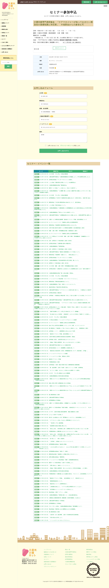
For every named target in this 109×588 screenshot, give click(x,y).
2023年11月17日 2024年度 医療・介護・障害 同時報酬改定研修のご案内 (59, 266)
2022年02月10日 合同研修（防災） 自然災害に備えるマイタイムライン (57, 339)
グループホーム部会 (70, 564)
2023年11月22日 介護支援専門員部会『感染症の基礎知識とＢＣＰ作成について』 (60, 252)
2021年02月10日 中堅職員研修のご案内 (50, 362)
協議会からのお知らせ (50, 552)
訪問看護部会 (69, 559)
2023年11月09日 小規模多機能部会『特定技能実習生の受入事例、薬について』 (59, 260)
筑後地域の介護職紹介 (7, 50)
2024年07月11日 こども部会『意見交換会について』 (53, 205)
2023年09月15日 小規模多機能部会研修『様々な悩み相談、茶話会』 (57, 273)
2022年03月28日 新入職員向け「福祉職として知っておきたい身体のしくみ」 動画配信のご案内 (64, 328)
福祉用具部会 (69, 557)
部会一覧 (67, 549)
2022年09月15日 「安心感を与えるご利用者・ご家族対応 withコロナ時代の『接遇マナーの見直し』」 (66, 314)
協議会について (5, 23)
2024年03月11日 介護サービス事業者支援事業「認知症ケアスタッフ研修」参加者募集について (63, 219)
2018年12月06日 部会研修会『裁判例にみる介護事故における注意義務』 (58, 509)
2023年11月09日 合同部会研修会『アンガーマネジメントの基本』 (56, 257)
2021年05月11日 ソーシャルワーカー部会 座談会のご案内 (55, 356)
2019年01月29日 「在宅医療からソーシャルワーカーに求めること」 (57, 489)
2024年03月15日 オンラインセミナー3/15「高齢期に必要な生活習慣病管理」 (59, 222)
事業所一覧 (4, 37)
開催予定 (55, 171)
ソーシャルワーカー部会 (93, 559)
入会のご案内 (5, 43)
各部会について (5, 33)
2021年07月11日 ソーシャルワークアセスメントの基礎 (53, 353)
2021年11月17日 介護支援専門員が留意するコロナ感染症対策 (55, 345)
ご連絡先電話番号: (46, 116)
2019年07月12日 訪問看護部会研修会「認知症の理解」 (53, 444)
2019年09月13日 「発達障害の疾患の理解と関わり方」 (53, 426)
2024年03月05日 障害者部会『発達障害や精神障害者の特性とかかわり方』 (58, 225)
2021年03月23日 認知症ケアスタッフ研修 (50, 359)
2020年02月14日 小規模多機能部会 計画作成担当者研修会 (54, 376)
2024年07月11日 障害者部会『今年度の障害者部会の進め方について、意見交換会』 (61, 202)
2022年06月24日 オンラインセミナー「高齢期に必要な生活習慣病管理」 (58, 322)
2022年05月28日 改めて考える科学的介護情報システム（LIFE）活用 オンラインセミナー (62, 325)
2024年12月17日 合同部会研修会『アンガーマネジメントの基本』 (56, 179)
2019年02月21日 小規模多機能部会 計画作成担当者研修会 (54, 471)
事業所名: (42, 100)
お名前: (43, 93)
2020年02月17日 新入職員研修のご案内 (50, 394)
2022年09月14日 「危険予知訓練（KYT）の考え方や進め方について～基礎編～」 (60, 311)
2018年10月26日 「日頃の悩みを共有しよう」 (51, 517)
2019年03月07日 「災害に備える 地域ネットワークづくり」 (55, 465)
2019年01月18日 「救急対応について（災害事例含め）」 (54, 483)
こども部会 (89, 561)
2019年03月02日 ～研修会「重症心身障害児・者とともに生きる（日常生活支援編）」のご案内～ (64, 468)
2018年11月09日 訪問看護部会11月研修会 (50, 503)
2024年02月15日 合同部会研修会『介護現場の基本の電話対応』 (56, 243)
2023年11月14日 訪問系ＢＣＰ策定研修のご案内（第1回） (54, 263)
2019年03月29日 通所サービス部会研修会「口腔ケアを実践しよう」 (57, 462)
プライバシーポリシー (66, 145)
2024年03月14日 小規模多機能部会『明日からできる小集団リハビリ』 (57, 212)
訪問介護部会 (69, 554)
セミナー (4, 40)
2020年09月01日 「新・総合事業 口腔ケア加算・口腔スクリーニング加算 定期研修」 (62, 367)
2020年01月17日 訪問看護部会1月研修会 (50, 400)
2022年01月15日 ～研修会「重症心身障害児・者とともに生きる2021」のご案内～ (60, 342)
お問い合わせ (5, 53)
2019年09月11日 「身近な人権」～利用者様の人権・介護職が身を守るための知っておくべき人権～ (64, 428)
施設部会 (88, 554)
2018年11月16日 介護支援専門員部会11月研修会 (52, 500)
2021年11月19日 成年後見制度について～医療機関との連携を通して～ (57, 348)
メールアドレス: (45, 124)
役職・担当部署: (44, 108)
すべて (41, 171)
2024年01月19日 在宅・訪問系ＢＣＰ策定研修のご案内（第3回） (56, 240)
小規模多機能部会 (70, 561)
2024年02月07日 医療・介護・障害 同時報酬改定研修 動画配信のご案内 (58, 230)
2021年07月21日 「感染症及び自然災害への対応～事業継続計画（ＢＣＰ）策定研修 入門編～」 (64, 350)
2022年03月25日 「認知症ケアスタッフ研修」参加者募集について (56, 334)
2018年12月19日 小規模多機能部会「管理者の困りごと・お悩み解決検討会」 (59, 495)
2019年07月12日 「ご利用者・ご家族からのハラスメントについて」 (57, 441)
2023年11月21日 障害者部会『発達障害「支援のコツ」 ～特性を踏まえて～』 (59, 254)
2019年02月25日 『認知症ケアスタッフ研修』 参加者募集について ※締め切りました (62, 478)
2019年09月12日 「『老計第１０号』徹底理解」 (52, 423)
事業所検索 (86, 2)
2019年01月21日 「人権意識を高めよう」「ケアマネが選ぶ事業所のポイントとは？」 (61, 486)
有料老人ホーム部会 (92, 557)
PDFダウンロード (59, 48)
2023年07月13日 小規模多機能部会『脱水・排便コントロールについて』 (58, 284)
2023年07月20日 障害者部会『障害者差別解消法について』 (55, 281)
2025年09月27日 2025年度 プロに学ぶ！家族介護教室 (54, 174)
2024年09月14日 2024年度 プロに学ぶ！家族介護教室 (54, 195)
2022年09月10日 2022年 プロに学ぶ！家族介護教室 (53, 317)
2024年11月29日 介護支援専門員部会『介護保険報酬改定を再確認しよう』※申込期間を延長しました (65, 176)
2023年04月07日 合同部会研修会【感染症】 (51, 292)
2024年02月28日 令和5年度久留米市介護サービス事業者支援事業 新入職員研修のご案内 (62, 228)
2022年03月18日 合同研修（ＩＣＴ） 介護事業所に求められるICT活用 (57, 331)
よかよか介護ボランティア (9, 47)
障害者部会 (89, 549)
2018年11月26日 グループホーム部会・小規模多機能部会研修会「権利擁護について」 (61, 506)
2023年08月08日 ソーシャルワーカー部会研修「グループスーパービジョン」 (59, 278)
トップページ (5, 20)
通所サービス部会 (91, 552)
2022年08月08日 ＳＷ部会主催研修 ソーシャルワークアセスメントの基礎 (58, 320)
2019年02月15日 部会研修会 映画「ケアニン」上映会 (53, 492)
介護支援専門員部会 (70, 552)
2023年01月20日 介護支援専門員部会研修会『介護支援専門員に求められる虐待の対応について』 (64, 300)
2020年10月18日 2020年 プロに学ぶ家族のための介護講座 (55, 373)
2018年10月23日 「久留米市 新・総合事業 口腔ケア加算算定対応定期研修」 (59, 514)
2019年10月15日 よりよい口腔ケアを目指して (51, 414)
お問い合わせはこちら (100, 2)
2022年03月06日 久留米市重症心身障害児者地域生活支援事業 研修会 (57, 336)
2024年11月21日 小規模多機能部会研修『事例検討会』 (53, 185)
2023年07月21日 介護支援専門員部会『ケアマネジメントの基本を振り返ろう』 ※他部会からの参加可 (65, 290)
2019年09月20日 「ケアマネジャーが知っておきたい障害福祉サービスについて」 (60, 420)
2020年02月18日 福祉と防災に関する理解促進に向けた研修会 (55, 383)
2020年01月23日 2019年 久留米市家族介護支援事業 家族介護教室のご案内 (59, 411)
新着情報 (4, 26)
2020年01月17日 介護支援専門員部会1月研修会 (52, 397)
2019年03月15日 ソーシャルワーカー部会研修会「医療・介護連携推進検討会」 (59, 459)
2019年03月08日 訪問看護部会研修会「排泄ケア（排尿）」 (55, 451)
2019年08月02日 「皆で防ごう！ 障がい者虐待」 (52, 438)
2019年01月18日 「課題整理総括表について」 (51, 481)
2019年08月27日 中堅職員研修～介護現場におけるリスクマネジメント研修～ (59, 431)
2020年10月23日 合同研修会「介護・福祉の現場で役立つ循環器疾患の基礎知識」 (60, 364)
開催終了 (85, 171)
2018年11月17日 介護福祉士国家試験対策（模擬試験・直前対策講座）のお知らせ (60, 498)
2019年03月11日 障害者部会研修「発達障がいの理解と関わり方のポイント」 (59, 454)
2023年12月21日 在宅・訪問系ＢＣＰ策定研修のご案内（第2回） (56, 249)
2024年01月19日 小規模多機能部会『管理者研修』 (52, 246)
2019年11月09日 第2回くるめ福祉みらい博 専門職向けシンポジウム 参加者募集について (62, 417)
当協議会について (49, 554)
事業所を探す (5, 30)
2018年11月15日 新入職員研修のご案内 (50, 512)
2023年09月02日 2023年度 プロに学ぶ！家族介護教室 (54, 276)
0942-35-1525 (38, 2)
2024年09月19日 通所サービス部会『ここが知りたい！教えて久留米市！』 (58, 188)
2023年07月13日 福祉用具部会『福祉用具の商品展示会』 (54, 287)
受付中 (70, 171)
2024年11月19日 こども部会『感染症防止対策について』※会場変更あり (58, 182)
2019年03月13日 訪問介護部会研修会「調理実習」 (52, 457)
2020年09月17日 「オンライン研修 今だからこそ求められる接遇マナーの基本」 (60, 370)
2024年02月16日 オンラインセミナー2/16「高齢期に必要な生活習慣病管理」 (59, 233)
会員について (47, 557)
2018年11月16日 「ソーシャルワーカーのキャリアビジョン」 (55, 520)
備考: (40, 131)
